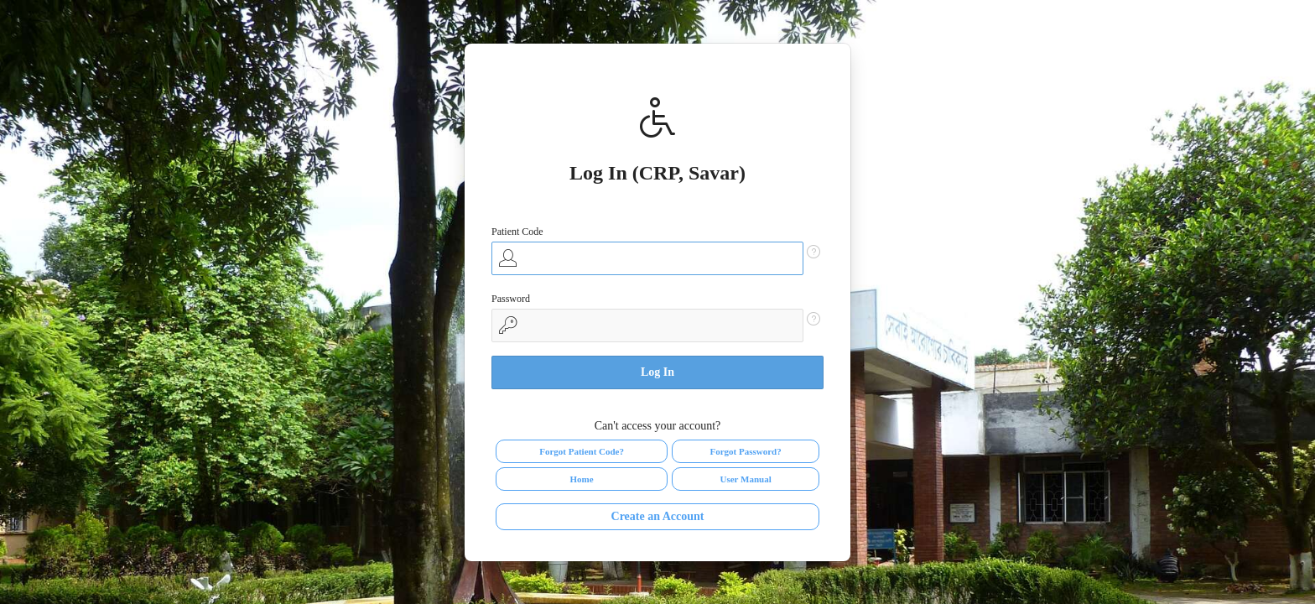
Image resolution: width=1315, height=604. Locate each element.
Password (510, 299)
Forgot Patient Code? (581, 451)
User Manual (745, 479)
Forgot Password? (745, 451)
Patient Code (517, 231)
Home (582, 479)
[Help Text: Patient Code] (813, 252)
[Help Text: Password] (813, 319)
